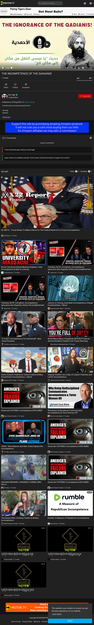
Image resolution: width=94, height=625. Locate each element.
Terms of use (16, 621)
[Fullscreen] (91, 68)
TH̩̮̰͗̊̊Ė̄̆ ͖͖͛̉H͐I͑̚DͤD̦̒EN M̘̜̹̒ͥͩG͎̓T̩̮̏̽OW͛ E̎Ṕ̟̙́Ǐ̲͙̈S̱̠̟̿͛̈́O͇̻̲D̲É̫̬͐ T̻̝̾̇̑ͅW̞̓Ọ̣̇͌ (17, 590)
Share (6, 85)
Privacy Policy (27, 621)
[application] (47, 44)
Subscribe (85, 96)
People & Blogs (29, 102)
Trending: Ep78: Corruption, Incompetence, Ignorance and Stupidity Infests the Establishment (69, 268)
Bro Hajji (13, 95)
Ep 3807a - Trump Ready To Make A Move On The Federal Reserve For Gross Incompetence (40, 230)
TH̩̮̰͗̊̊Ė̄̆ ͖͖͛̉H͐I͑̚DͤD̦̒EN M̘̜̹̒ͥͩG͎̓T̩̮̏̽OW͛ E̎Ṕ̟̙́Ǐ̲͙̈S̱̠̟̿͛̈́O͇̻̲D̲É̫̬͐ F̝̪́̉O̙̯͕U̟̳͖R (64, 554)
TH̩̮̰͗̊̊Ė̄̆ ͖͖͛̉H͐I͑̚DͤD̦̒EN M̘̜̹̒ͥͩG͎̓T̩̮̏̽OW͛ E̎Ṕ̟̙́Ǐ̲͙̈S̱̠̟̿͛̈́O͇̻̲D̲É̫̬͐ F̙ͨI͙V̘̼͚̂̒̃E (17, 554)
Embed (15, 85)
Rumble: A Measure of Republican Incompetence (68, 518)
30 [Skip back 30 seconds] (75, 67)
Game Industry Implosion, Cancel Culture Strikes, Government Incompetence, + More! (22, 375)
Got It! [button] (70, 621)
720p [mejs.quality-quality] (87, 68)
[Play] (3, 68)
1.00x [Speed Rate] (71, 68)
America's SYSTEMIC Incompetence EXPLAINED (21, 410)
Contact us (45, 621)
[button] (85, 3)
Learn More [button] (56, 614)
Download (26, 85)
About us (37, 621)
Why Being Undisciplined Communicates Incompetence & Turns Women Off (65, 411)
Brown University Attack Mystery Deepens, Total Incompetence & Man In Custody (21, 268)
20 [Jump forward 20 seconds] (79, 67)
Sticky (72, 171)
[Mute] (83, 68)
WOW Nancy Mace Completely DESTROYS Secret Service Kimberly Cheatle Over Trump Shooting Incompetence (69, 341)
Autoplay (84, 171)
